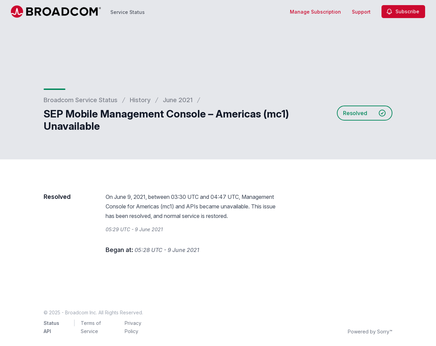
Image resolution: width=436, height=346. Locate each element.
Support (361, 12)
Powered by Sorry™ (370, 331)
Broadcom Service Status (81, 100)
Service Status (127, 12)
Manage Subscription (315, 12)
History (140, 100)
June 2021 (177, 100)
